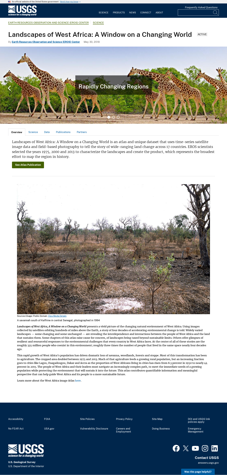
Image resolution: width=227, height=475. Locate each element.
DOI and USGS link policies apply (199, 421)
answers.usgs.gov (208, 462)
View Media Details (57, 316)
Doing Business (161, 428)
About (159, 12)
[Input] (198, 12)
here (78, 380)
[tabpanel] (113, 85)
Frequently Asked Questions (201, 7)
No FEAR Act (15, 428)
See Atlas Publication (28, 164)
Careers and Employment (123, 430)
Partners (82, 132)
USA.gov (49, 428)
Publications (63, 132)
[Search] (215, 12)
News (132, 12)
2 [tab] (113, 117)
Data (47, 132)
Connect (145, 12)
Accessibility (15, 419)
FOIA (47, 419)
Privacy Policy (124, 419)
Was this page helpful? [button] (198, 471)
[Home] (22, 15)
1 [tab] (108, 117)
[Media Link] (113, 249)
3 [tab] (118, 117)
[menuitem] (103, 10)
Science (103, 12)
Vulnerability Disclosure (94, 428)
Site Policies (87, 419)
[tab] (16, 132)
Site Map (157, 419)
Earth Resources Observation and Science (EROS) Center (48, 22)
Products (119, 12)
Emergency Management (195, 430)
